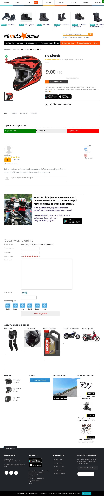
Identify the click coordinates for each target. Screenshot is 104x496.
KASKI (34, 49)
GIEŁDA (61, 2)
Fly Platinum (17, 389)
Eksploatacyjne (31, 43)
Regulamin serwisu (34, 481)
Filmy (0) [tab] (14, 113)
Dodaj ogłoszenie (40, 380)
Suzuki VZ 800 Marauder (71, 328)
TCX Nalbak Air (11, 25)
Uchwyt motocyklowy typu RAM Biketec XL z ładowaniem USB (86, 420)
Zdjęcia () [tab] (34, 113)
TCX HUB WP (46, 25)
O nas (96, 43)
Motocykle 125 (58, 463)
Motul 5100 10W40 (49, 328)
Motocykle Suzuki (58, 470)
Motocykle (10, 43)
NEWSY (6, 2)
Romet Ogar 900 (87, 328)
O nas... (31, 483)
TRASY (48, 2)
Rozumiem (86, 493)
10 (39, 256)
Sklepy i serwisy (68, 43)
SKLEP (85, 2)
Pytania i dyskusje (84, 43)
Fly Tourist (16, 398)
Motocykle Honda (58, 459)
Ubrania (20, 43)
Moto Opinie (16, 49)
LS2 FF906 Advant (30, 328)
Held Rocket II (8, 328)
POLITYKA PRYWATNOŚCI (36, 478)
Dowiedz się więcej (75, 493)
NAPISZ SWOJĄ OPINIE (58, 82)
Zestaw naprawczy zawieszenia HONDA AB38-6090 (86, 442)
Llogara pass (60, 398)
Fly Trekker (16, 380)
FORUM (73, 2)
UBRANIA (26, 49)
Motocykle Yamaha (59, 466)
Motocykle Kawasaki (59, 473)
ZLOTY (33, 2)
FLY (41, 49)
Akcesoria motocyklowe (50, 43)
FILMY (18, 2)
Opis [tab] (5, 113)
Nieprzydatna (88, 156)
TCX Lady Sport (29, 25)
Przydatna (87, 150)
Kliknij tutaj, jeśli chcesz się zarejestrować (39, 244)
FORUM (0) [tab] (23, 113)
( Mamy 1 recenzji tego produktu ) (72, 59)
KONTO (98, 2)
